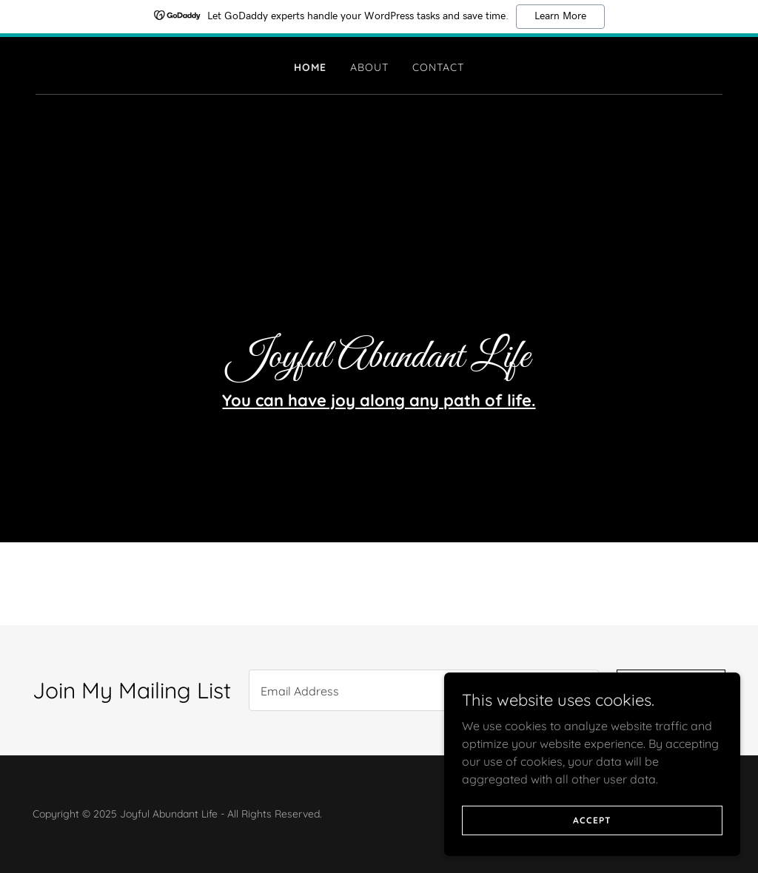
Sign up (671, 690)
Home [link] (310, 67)
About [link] (369, 67)
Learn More (560, 16)
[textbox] (424, 690)
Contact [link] (438, 67)
